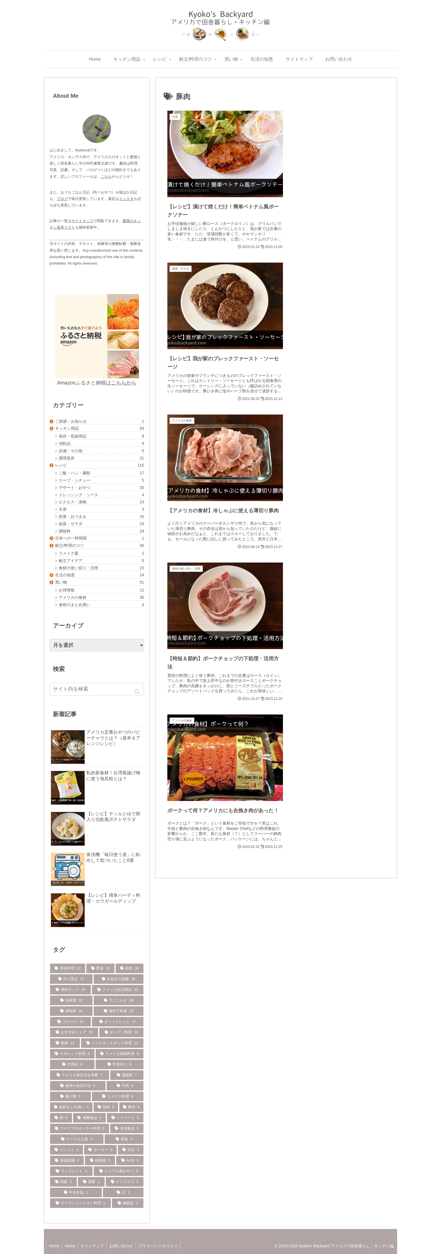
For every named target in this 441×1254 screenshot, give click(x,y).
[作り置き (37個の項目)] (71, 979)
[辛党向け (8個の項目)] (120, 1064)
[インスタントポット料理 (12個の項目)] (112, 1043)
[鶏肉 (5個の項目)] (106, 1107)
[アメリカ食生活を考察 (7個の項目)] (79, 1075)
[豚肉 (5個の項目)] (131, 1107)
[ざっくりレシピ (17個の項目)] (118, 1022)
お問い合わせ (123, 1246)
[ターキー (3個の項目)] (100, 1150)
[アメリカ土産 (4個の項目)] (77, 1139)
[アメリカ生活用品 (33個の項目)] (118, 989)
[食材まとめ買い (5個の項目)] (71, 1107)
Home (54, 1246)
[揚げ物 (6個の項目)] (70, 1096)
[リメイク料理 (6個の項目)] (118, 1096)
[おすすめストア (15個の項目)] (74, 1032)
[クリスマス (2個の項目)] (124, 1182)
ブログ (62, 199)
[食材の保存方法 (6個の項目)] (77, 1086)
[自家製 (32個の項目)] (71, 1000)
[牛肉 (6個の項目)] (125, 1086)
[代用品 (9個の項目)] (72, 1064)
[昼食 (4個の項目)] (124, 1139)
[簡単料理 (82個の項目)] (67, 968)
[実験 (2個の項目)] (91, 1182)
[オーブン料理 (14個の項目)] (121, 1032)
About (71, 1246)
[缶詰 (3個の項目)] (130, 1150)
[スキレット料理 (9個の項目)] (72, 1054)
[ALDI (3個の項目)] (129, 1160)
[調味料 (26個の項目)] (71, 1011)
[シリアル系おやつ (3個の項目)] (118, 1171)
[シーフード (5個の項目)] (125, 1118)
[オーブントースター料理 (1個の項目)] (80, 1203)
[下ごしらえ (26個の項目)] (118, 1000)
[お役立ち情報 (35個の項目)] (118, 979)
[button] (137, 692)
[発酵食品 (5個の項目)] (89, 1118)
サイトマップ (82, 221)
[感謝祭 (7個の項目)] (127, 1075)
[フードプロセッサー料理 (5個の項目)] (79, 1128)
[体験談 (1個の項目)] (127, 1203)
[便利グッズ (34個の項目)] (70, 989)
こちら (106, 176)
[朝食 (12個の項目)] (65, 1043)
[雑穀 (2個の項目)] (63, 1182)
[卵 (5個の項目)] (61, 1118)
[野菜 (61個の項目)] (100, 968)
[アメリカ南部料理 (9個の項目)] (120, 1054)
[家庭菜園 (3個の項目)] (67, 1160)
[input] (97, 689)
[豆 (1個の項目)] (123, 1192)
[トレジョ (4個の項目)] (66, 1150)
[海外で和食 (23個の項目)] (118, 1011)
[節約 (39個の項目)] (129, 968)
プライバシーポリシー (160, 1246)
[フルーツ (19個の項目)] (70, 1022)
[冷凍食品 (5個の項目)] (127, 1128)
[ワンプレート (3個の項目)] (71, 1171)
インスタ (126, 199)
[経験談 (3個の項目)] (100, 1160)
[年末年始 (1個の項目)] (76, 1192)
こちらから (123, 383)
